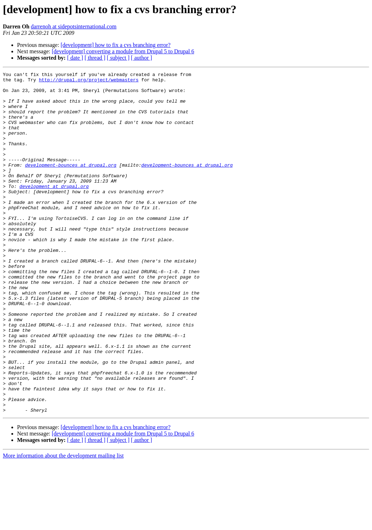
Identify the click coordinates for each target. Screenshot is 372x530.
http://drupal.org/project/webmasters (88, 82)
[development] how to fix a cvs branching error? (116, 45)
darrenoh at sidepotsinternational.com (73, 26)
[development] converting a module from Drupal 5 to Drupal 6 (123, 51)
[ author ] (141, 58)
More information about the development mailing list (63, 524)
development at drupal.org (54, 209)
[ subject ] (118, 58)
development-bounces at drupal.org (70, 184)
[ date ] (75, 58)
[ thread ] (94, 58)
